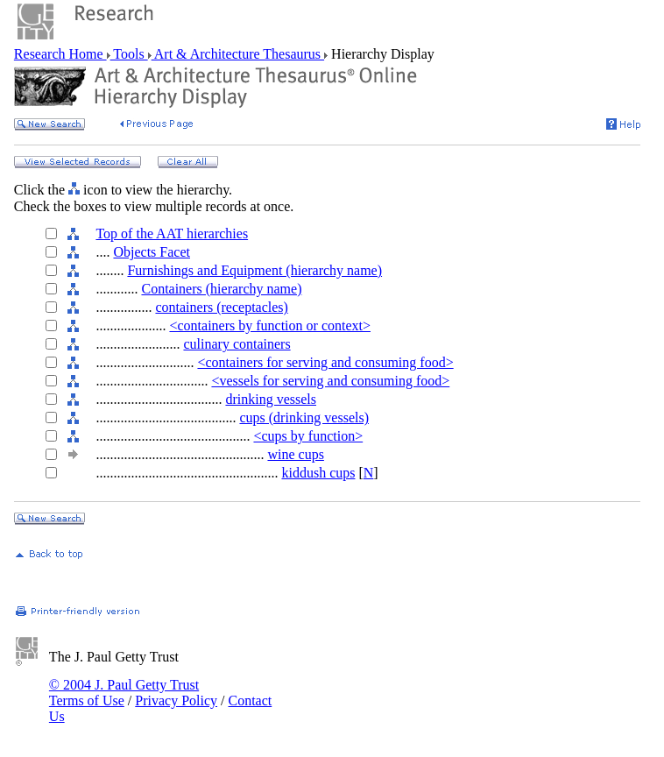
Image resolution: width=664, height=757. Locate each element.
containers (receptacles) (221, 307)
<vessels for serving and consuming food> (330, 380)
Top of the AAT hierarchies (171, 233)
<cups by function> (308, 435)
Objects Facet (151, 251)
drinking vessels (270, 399)
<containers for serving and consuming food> (325, 362)
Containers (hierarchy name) (221, 288)
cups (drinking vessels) (304, 417)
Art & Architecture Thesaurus (238, 53)
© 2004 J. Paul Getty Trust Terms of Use (124, 692)
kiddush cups (318, 472)
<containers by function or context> (270, 325)
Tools (129, 53)
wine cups (295, 454)
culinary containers (236, 343)
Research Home (60, 53)
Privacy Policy (176, 700)
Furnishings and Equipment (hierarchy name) (254, 270)
